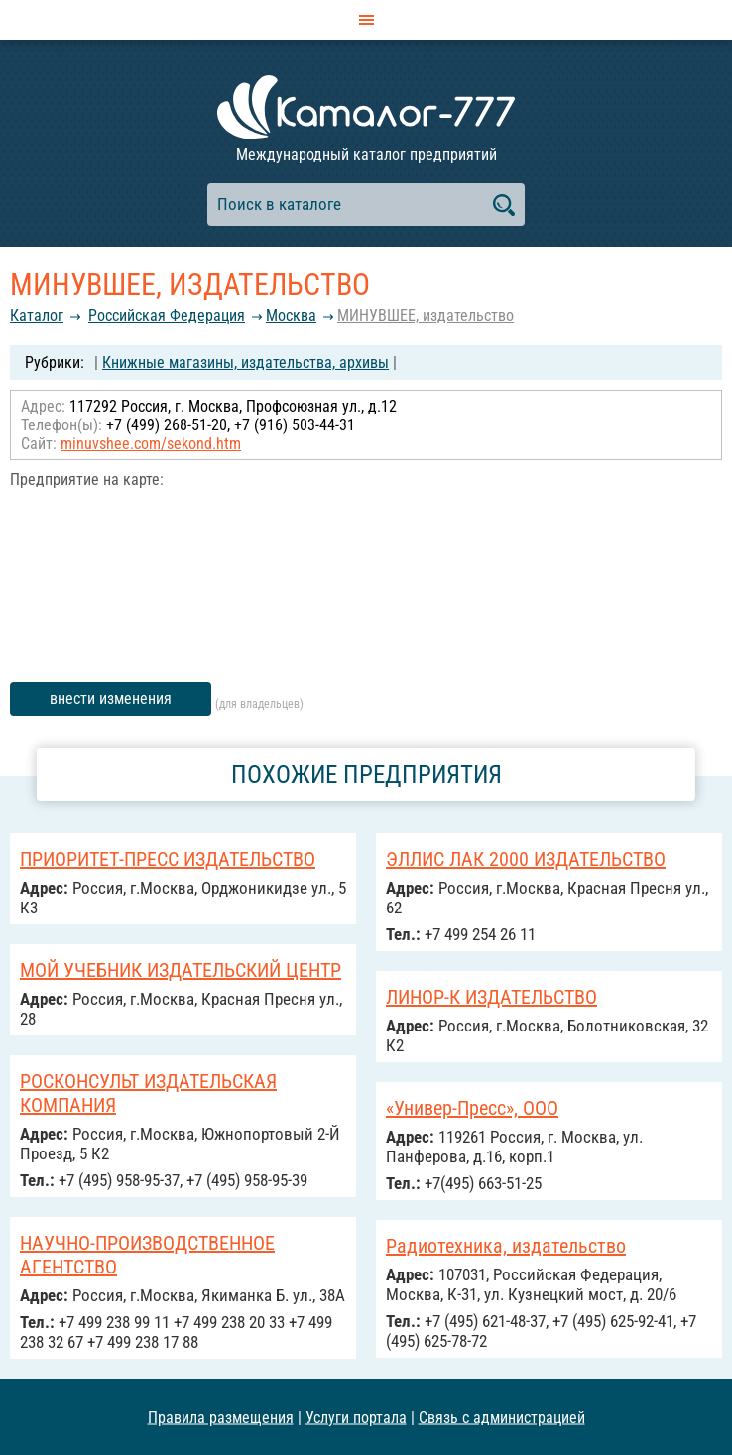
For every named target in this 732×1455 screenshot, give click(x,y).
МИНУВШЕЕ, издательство (425, 315)
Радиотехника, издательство (506, 1246)
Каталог (36, 315)
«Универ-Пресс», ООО (472, 1108)
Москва (291, 315)
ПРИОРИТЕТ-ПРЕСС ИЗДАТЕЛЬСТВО (167, 859)
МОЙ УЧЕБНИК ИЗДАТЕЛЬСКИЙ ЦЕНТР (180, 970)
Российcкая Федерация (166, 315)
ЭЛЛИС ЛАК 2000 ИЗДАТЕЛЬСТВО (526, 859)
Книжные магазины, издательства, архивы (245, 362)
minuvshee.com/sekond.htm (151, 443)
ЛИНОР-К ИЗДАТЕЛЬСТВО (491, 997)
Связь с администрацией (502, 1416)
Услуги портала (356, 1416)
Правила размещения (221, 1416)
